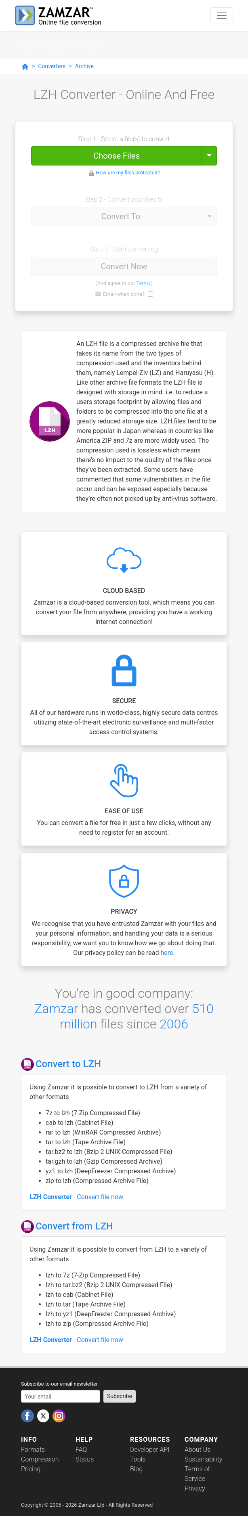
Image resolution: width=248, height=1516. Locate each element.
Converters (51, 66)
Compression (40, 1459)
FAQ (81, 1449)
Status (85, 1459)
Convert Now (124, 266)
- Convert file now (76, 1197)
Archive (84, 66)
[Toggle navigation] (221, 15)
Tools (137, 1459)
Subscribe (119, 1396)
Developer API (150, 1449)
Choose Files (116, 156)
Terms (144, 283)
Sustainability (203, 1459)
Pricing (30, 1469)
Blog (136, 1469)
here (167, 953)
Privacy (195, 1488)
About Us (197, 1449)
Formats (33, 1449)
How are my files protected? (128, 173)
